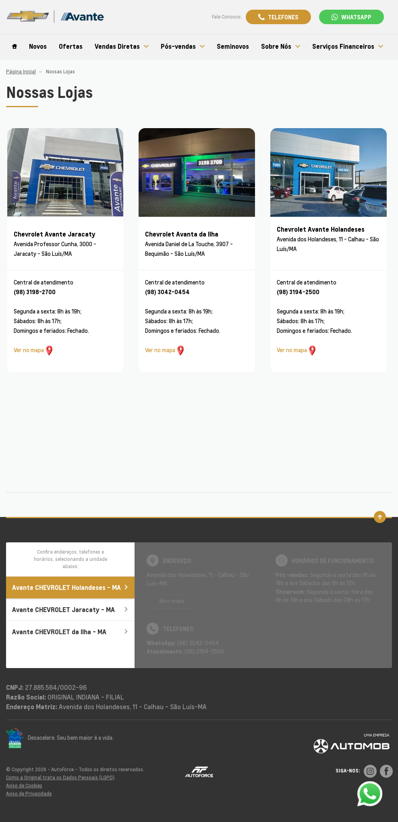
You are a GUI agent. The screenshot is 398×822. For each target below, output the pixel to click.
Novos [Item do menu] (38, 46)
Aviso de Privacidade (29, 793)
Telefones (283, 17)
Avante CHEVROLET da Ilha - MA (70, 631)
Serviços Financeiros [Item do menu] (347, 46)
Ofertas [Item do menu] (71, 46)
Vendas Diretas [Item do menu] (122, 46)
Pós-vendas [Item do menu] (183, 46)
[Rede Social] (370, 771)
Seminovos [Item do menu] (233, 46)
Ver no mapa (29, 350)
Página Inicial (21, 71)
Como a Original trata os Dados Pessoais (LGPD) (60, 777)
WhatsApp (356, 17)
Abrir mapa (171, 601)
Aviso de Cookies (24, 785)
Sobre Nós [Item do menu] (280, 46)
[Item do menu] (14, 46)
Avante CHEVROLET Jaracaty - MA (70, 609)
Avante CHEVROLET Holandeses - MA (70, 587)
